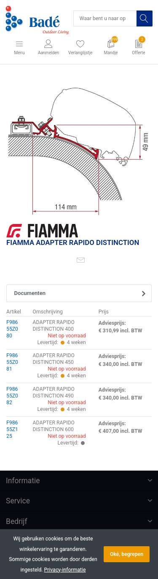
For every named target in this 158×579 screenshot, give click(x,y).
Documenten (30, 293)
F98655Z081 (12, 362)
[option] (79, 145)
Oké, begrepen (126, 554)
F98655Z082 (12, 395)
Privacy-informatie (65, 570)
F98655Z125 (12, 429)
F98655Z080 (12, 329)
